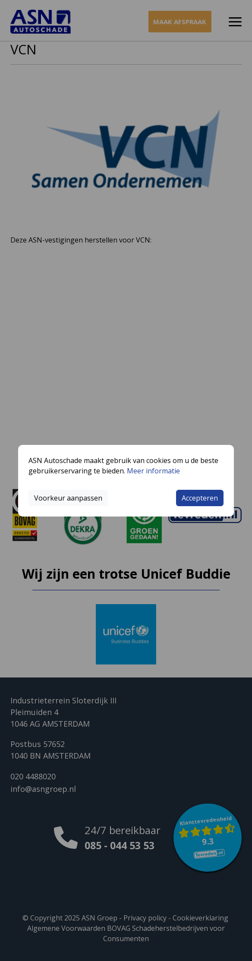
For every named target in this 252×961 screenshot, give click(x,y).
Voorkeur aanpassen (68, 498)
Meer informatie (153, 471)
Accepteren (200, 498)
